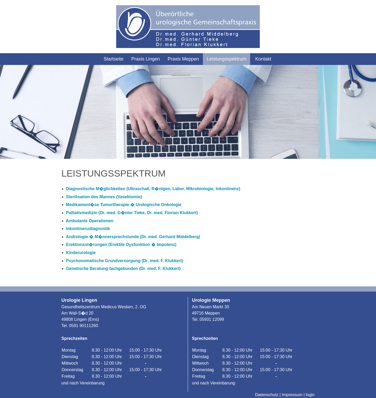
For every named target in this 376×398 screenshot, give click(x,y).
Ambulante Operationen (89, 221)
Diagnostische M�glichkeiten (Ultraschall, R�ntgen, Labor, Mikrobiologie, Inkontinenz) (153, 188)
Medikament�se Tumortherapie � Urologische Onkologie (123, 204)
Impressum (292, 395)
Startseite (114, 59)
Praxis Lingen (145, 59)
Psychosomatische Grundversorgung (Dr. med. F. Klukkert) (124, 260)
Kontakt (263, 59)
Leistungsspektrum (226, 59)
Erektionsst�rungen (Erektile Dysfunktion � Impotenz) (121, 244)
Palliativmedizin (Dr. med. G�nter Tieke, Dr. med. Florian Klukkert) (132, 212)
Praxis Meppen (183, 59)
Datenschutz (266, 395)
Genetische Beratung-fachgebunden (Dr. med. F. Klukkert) (123, 268)
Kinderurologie (81, 252)
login (310, 395)
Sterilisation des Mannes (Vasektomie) (104, 197)
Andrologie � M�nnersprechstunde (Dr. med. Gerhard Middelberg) (133, 236)
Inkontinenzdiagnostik (88, 228)
